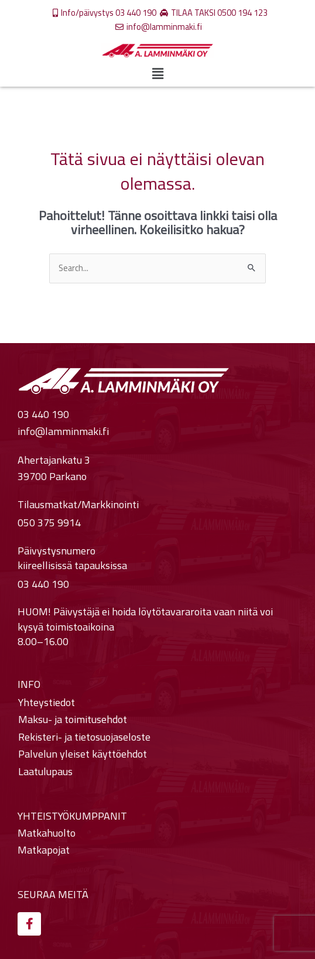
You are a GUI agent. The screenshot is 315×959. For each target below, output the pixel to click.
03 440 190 (43, 414)
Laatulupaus (45, 771)
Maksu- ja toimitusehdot (72, 719)
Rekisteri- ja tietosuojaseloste (84, 737)
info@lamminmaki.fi (63, 431)
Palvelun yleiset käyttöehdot (82, 754)
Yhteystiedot (46, 702)
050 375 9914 (49, 523)
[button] (157, 74)
